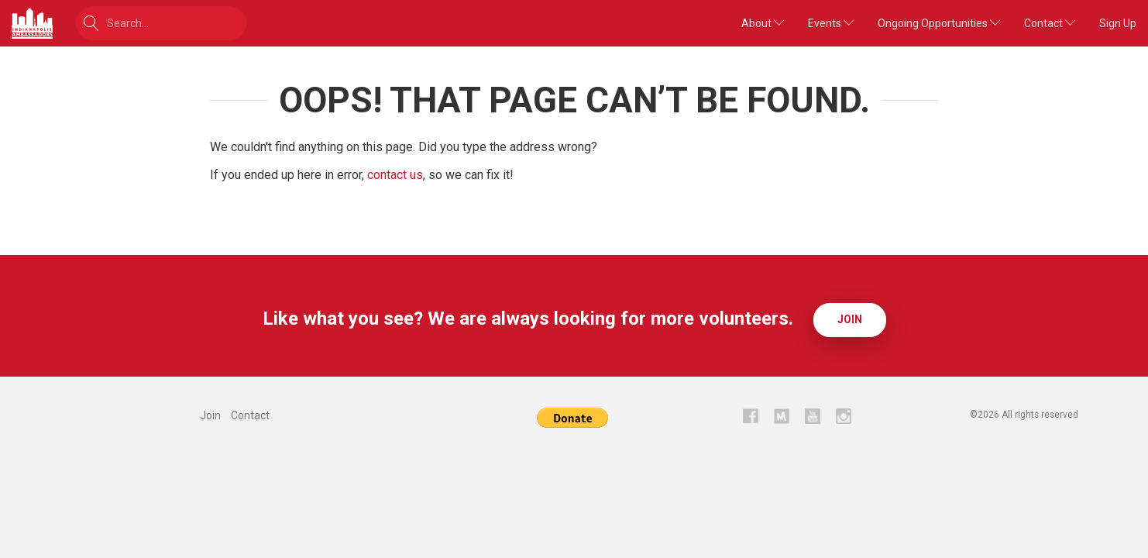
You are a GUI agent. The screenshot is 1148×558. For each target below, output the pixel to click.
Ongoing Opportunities (939, 23)
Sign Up (1117, 23)
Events (831, 23)
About (763, 23)
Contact (1050, 23)
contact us (395, 174)
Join (849, 319)
